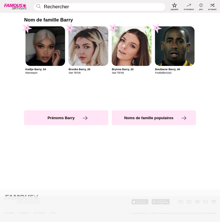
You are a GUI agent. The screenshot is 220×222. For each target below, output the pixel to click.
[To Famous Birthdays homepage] (15, 6)
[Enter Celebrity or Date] (99, 7)
